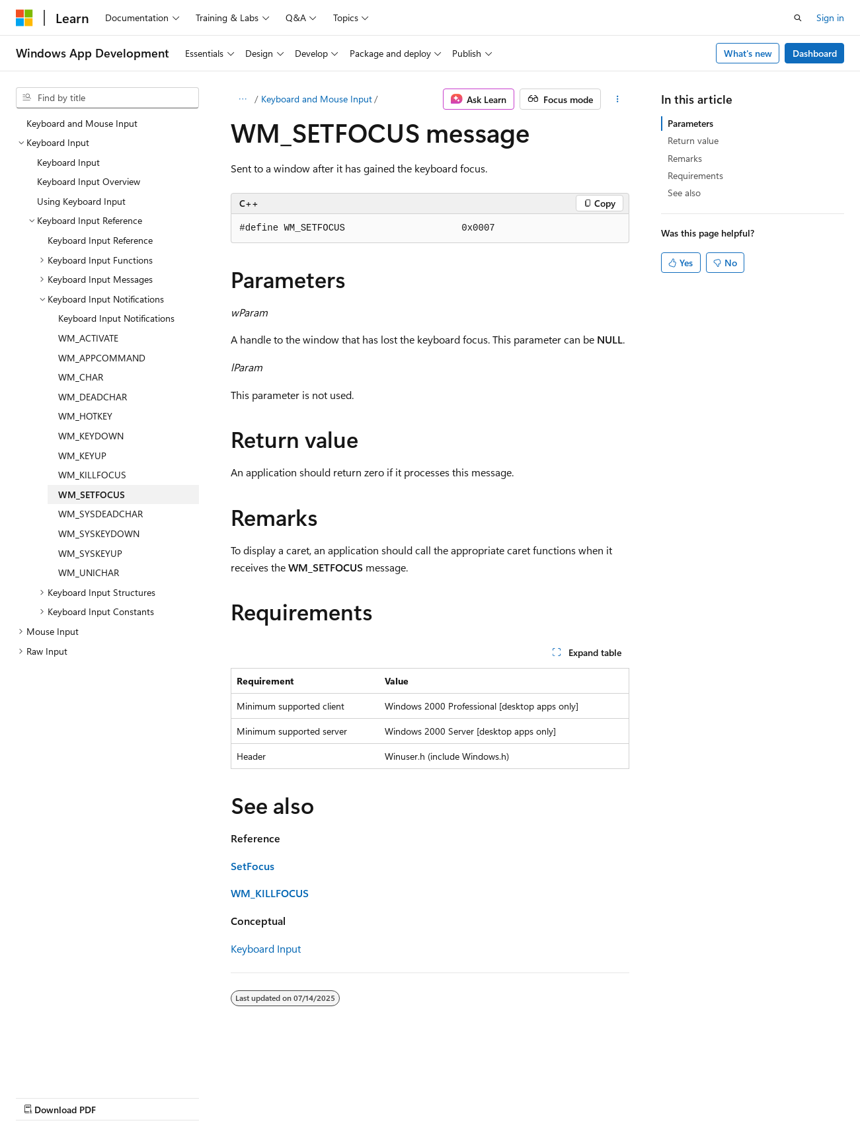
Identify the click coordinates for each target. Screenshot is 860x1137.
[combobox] (107, 97)
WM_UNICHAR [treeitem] (88, 572)
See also (684, 192)
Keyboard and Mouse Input (316, 98)
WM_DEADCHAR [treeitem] (92, 396)
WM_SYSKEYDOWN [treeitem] (98, 533)
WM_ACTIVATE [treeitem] (88, 338)
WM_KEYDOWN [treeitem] (91, 435)
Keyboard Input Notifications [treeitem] (116, 318)
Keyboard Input (266, 948)
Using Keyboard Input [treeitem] (81, 201)
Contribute (236, 1096)
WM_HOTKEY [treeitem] (85, 416)
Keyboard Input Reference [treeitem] (100, 240)
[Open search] (798, 18)
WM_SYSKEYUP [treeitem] (90, 553)
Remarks (685, 158)
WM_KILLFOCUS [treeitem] (92, 474)
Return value (693, 140)
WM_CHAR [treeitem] (80, 377)
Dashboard (815, 53)
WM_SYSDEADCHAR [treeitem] (100, 513)
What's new (748, 53)
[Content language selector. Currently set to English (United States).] (76, 1065)
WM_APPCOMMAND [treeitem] (101, 357)
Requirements (695, 175)
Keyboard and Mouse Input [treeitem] (81, 123)
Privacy (288, 1096)
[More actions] (617, 99)
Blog (180, 1096)
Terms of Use (355, 1096)
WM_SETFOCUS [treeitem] (91, 494)
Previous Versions (120, 1096)
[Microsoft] (24, 17)
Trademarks (420, 1096)
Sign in (830, 17)
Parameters (690, 123)
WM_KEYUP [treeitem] (82, 455)
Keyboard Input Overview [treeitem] (88, 181)
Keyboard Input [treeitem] (68, 162)
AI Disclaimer (42, 1096)
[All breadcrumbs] (242, 99)
